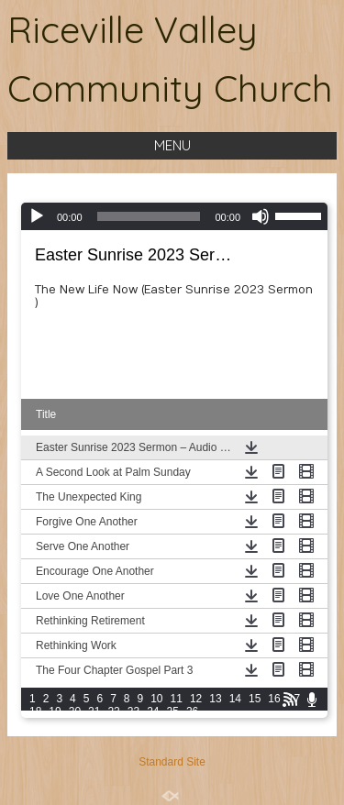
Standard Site (172, 761)
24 (153, 711)
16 (274, 698)
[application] (174, 216)
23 (133, 711)
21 (94, 711)
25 (173, 711)
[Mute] (260, 216)
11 (177, 698)
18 (35, 711)
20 (75, 711)
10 (156, 698)
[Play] (37, 216)
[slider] (149, 216)
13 (215, 698)
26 (192, 711)
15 (255, 698)
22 (113, 711)
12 (196, 698)
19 (55, 711)
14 (235, 698)
